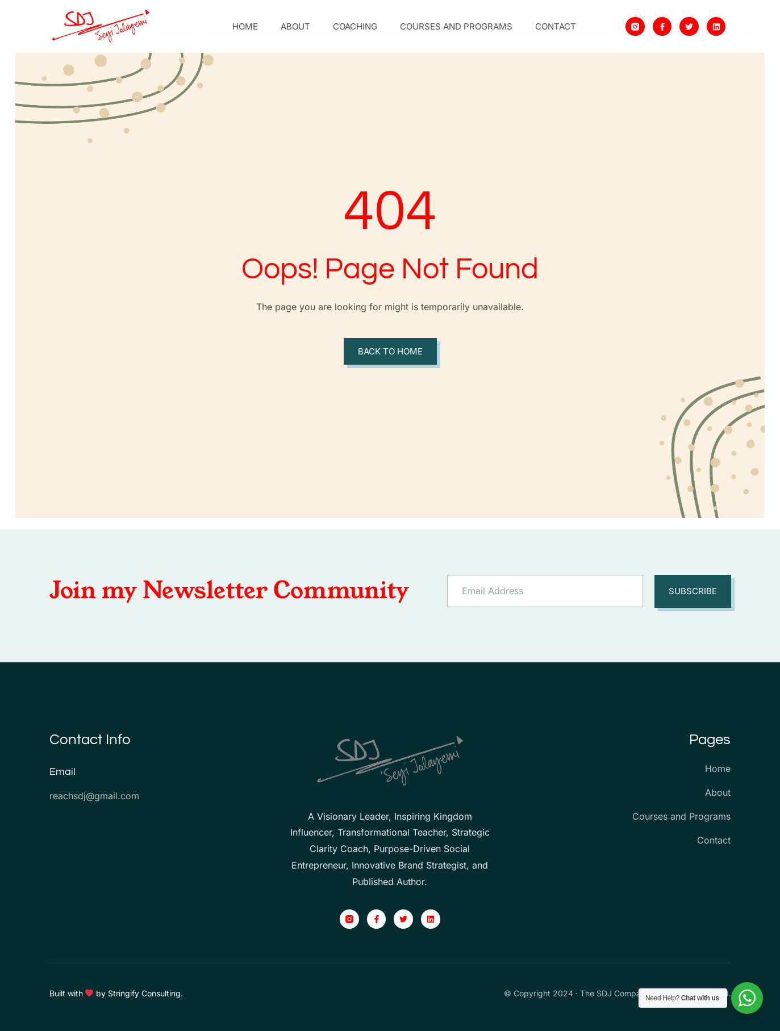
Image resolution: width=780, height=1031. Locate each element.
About (295, 26)
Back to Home (390, 351)
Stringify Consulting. (145, 993)
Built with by (79, 993)
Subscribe (693, 591)
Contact (555, 26)
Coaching (355, 26)
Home (245, 26)
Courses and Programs (456, 26)
